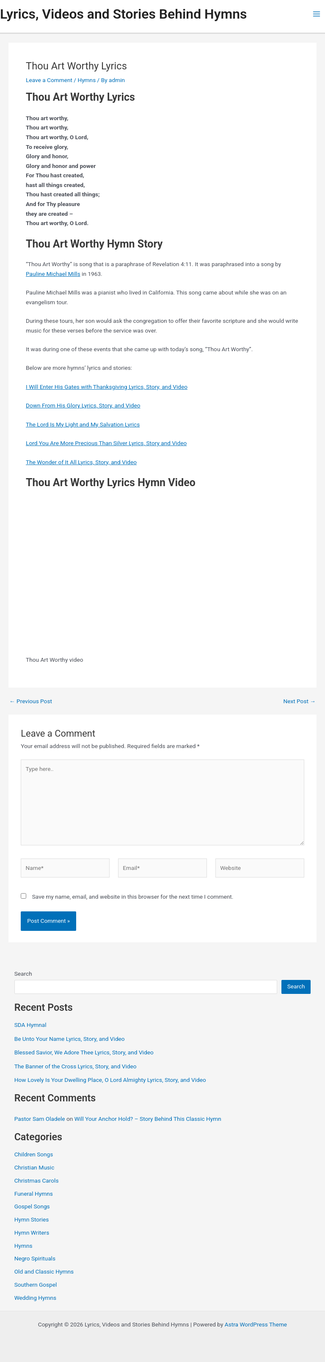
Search (23, 973)
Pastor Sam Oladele (39, 1118)
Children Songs (33, 1154)
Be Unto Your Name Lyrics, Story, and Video (69, 1038)
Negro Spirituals (34, 1258)
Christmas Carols (36, 1180)
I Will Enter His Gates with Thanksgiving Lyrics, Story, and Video (106, 386)
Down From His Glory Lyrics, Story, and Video (83, 405)
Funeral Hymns (33, 1193)
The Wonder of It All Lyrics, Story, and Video (81, 462)
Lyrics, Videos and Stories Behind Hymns (123, 14)
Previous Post (30, 701)
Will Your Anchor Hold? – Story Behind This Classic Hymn (147, 1118)
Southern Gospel (35, 1284)
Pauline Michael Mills (53, 273)
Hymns (86, 80)
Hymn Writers (32, 1232)
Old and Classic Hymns (44, 1271)
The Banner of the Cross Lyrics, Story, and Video (75, 1066)
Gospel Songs (32, 1206)
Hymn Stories (31, 1219)
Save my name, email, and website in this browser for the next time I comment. (133, 896)
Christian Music (34, 1167)
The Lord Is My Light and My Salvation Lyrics (83, 424)
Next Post (299, 701)
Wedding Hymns (35, 1297)
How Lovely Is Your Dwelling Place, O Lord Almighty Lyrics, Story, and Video (110, 1079)
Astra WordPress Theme (256, 1324)
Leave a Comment (49, 80)
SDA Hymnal (30, 1024)
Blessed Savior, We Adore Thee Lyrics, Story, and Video (84, 1052)
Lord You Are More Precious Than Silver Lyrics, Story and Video (106, 443)
